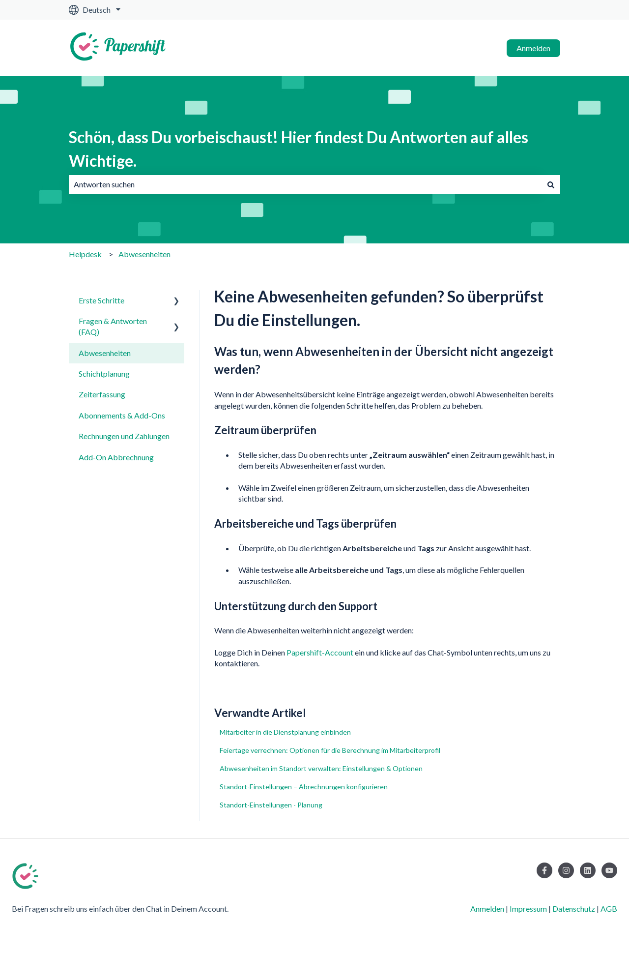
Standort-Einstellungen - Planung (271, 805)
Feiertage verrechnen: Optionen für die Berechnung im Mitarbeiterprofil (330, 750)
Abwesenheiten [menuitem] (105, 353)
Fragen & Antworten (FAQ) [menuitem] (113, 326)
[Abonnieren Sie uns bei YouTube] (609, 870)
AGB (608, 908)
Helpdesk (85, 254)
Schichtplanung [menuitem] (104, 373)
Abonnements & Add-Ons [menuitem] (122, 415)
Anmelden (533, 48)
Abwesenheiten (144, 254)
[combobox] (305, 184)
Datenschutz (573, 908)
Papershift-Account (319, 652)
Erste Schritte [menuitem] (101, 300)
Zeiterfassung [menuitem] (102, 394)
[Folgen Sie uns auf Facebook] (544, 870)
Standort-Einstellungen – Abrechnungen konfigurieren (304, 786)
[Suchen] (551, 184)
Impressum (528, 908)
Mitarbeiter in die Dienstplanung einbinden (285, 732)
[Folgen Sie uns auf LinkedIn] (588, 870)
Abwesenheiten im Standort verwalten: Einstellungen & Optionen (321, 768)
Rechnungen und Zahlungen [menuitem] (124, 436)
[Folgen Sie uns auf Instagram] (566, 870)
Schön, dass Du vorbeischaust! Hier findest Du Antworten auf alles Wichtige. (298, 148)
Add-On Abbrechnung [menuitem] (116, 457)
